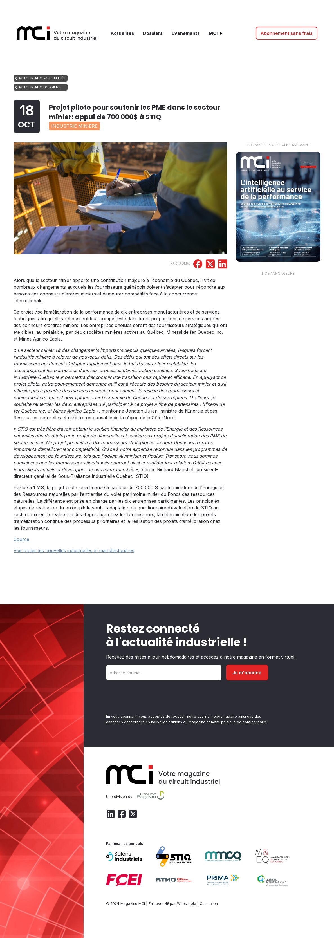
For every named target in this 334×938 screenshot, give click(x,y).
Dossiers (153, 33)
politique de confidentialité (244, 722)
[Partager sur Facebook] (197, 264)
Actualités (122, 33)
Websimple (186, 903)
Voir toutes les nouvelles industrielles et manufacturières (74, 550)
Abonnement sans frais (287, 33)
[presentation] (149, 698)
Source (21, 539)
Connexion (209, 903)
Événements (186, 33)
